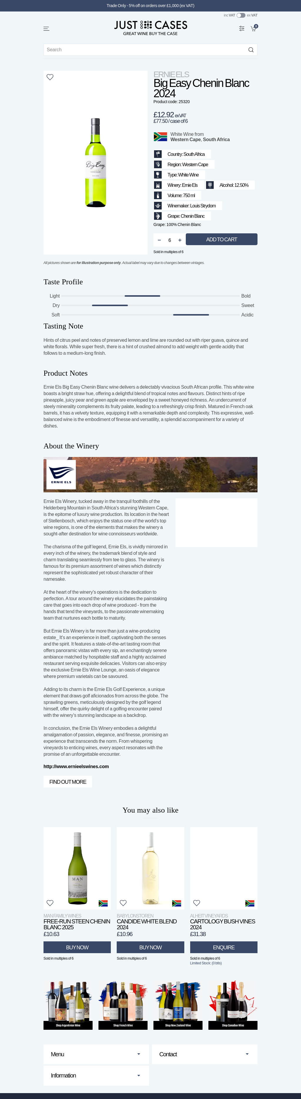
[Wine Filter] (242, 28)
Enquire (223, 948)
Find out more (67, 782)
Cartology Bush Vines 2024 (222, 921)
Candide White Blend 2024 (147, 921)
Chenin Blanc (193, 216)
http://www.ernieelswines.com (76, 766)
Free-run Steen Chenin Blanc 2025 (77, 921)
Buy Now (77, 948)
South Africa (216, 139)
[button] (47, 29)
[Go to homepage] (150, 27)
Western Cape (185, 139)
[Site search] (150, 50)
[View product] (77, 868)
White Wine (182, 134)
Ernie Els (171, 74)
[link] (254, 28)
